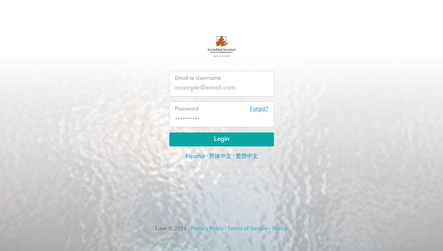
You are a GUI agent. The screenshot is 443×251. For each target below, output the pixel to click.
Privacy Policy (207, 229)
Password (221, 109)
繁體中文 (247, 156)
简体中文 (220, 156)
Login (221, 139)
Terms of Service (248, 229)
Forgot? (259, 109)
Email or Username (198, 78)
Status (280, 229)
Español (195, 156)
